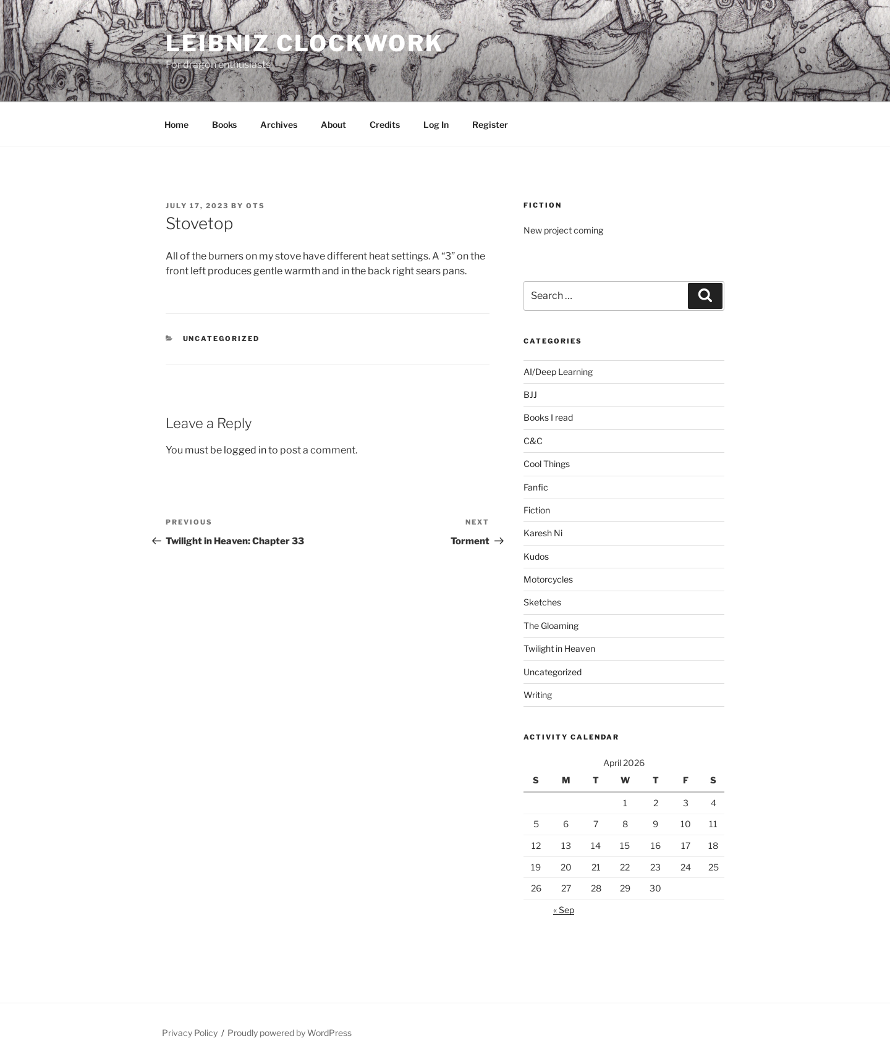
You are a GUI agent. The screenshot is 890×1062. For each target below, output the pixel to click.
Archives (278, 124)
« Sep (563, 909)
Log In (436, 124)
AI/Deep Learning (558, 371)
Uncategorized (221, 338)
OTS (255, 205)
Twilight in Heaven (559, 648)
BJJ (530, 394)
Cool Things (546, 463)
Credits (385, 124)
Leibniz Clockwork (305, 43)
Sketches (542, 602)
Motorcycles (548, 579)
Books (224, 124)
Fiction (536, 510)
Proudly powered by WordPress (289, 1032)
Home (176, 124)
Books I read (548, 417)
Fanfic (535, 487)
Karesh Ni (542, 533)
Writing (537, 694)
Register (490, 124)
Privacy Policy (190, 1032)
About (333, 124)
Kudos (536, 556)
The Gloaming (550, 625)
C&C (533, 441)
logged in (245, 450)
